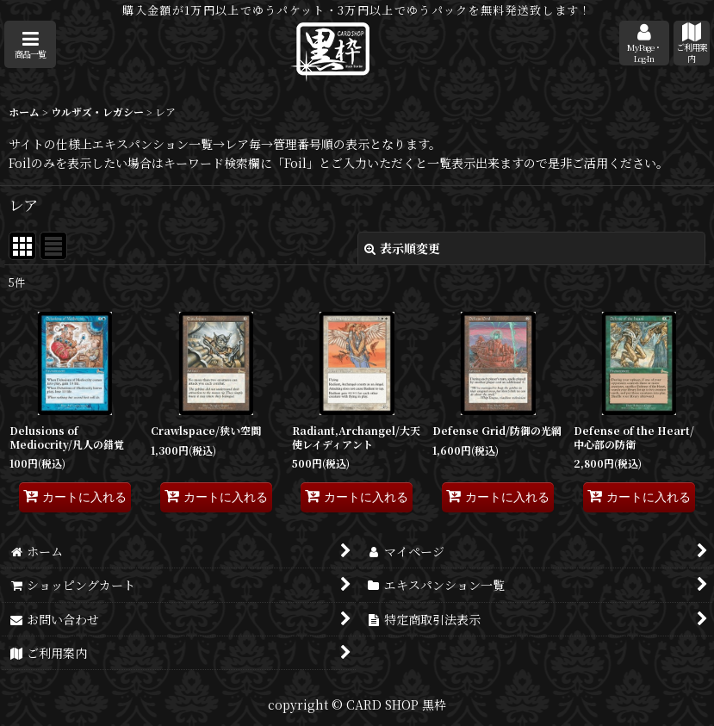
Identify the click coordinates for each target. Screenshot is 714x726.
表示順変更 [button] (402, 248)
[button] (30, 44)
